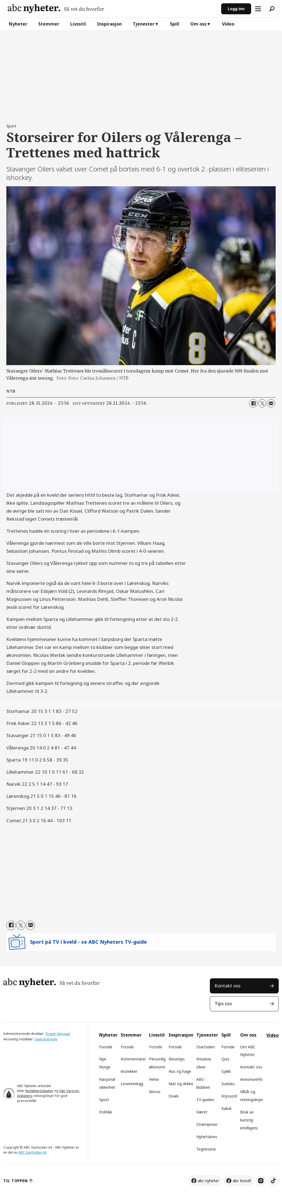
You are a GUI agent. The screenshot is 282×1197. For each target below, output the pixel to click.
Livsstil (78, 24)
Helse (154, 1079)
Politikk (105, 1112)
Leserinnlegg (132, 1083)
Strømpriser (207, 1124)
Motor (155, 1091)
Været (201, 1112)
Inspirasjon (109, 24)
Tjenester (143, 24)
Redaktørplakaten (39, 1090)
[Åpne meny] (258, 8)
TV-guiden (205, 1099)
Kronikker (129, 1071)
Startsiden (205, 1046)
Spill (174, 24)
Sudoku (228, 1083)
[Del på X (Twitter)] (262, 403)
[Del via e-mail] (271, 403)
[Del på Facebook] (253, 403)
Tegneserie (206, 1149)
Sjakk (226, 1071)
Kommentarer (133, 1059)
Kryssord (229, 1096)
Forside (105, 1046)
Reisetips (177, 1059)
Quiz (225, 1059)
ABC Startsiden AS (32, 1152)
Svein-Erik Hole (45, 1039)
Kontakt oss (227, 985)
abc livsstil (242, 1180)
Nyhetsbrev (206, 1136)
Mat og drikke (181, 1083)
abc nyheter (208, 1180)
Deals (174, 1096)
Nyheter (18, 24)
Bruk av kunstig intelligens (249, 1120)
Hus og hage (180, 1071)
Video (228, 24)
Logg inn (236, 8)
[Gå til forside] (56, 8)
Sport (104, 1099)
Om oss (198, 24)
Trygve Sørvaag (57, 1033)
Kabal (226, 1108)
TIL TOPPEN (15, 1180)
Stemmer (48, 24)
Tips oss (223, 1003)
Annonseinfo (251, 1079)
